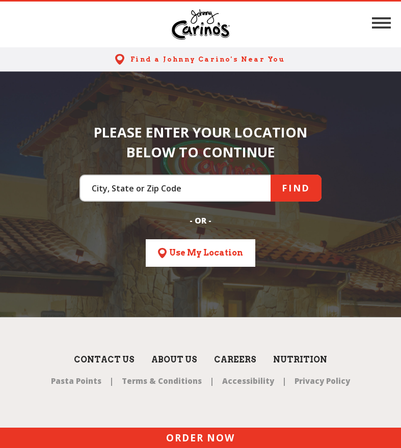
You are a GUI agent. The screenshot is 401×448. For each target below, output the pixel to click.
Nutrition (300, 360)
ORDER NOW (200, 437)
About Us (174, 360)
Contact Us (104, 360)
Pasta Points (76, 381)
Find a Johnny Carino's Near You (207, 59)
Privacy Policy (322, 381)
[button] (381, 23)
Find (296, 188)
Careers (235, 360)
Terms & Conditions (162, 381)
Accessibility (248, 381)
